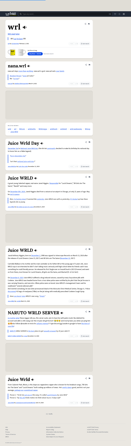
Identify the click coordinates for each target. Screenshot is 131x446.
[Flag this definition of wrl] (88, 23)
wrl (9, 44)
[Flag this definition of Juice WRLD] (89, 177)
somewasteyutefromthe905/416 (25, 403)
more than (22, 71)
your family (60, 71)
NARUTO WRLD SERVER (14, 336)
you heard (17, 296)
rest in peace (14, 194)
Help (6, 430)
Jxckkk (19, 301)
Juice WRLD (11, 207)
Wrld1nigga (43, 129)
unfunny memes (42, 323)
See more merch (48, 54)
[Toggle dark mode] (119, 14)
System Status (50, 434)
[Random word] (110, 14)
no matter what (13, 318)
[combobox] (65, 14)
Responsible (53, 183)
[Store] (115, 14)
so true (15, 78)
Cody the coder (23, 166)
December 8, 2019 (16, 277)
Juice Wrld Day (12, 166)
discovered (12, 291)
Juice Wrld (14, 132)
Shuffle (49, 414)
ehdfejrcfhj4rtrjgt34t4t (21, 84)
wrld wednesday (76, 129)
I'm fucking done (20, 199)
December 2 (35, 255)
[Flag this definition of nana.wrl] (89, 64)
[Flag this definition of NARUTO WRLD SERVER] (89, 311)
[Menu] (124, 14)
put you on (28, 395)
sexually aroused (50, 331)
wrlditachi (53, 129)
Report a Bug (50, 430)
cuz (15, 38)
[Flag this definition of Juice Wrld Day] (89, 142)
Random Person (15, 76)
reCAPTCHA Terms (92, 430)
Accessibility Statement (53, 427)
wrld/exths (32, 129)
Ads (6, 427)
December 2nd (13, 148)
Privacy (7, 432)
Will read (11, 34)
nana (24, 76)
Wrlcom (22, 129)
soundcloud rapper (31, 390)
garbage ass (19, 390)
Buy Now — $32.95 (35, 54)
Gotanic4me (15, 44)
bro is (12, 156)
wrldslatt (63, 129)
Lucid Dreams (52, 395)
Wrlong (87, 129)
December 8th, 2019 (17, 191)
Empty (42, 296)
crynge (25, 336)
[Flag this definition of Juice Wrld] (89, 378)
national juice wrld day (25, 161)
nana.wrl (10, 84)
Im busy (20, 38)
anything (30, 71)
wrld (9, 129)
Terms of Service (10, 434)
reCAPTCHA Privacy (93, 427)
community (51, 148)
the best (31, 331)
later (18, 34)
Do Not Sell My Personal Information (97, 432)
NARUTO (13, 331)
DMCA (7, 437)
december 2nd (20, 156)
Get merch (85, 44)
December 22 (65, 258)
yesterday (40, 199)
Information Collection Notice (54, 432)
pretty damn (67, 387)
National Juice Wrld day (29, 148)
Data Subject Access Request (55, 437)
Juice (23, 296)
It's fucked (74, 199)
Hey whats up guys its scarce (25, 207)
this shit (22, 398)
